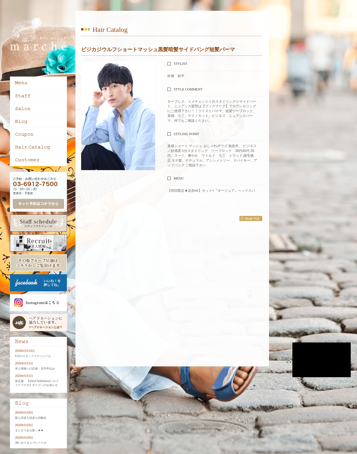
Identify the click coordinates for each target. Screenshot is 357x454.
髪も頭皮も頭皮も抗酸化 (30, 417)
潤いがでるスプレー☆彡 (30, 442)
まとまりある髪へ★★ (29, 430)
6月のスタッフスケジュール (33, 356)
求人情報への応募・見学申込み (35, 368)
